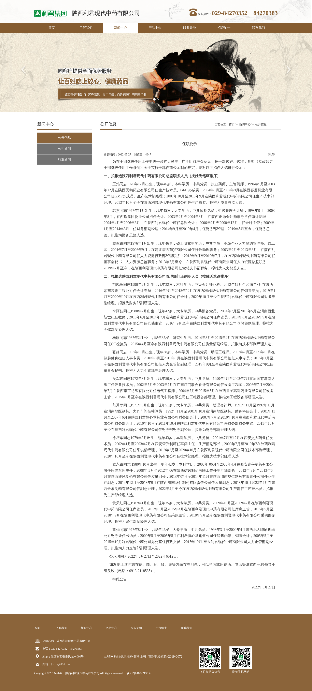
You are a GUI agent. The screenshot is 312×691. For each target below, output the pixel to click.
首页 (51, 27)
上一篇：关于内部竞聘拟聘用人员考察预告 (131, 603)
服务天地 (189, 27)
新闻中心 (120, 27)
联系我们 (258, 27)
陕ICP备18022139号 (139, 673)
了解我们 (86, 27)
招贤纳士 (223, 27)
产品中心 (154, 27)
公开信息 (261, 124)
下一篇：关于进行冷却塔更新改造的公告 (129, 607)
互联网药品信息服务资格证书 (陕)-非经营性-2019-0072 (143, 656)
